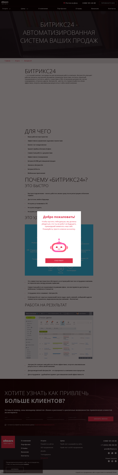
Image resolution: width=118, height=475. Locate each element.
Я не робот (59, 260)
